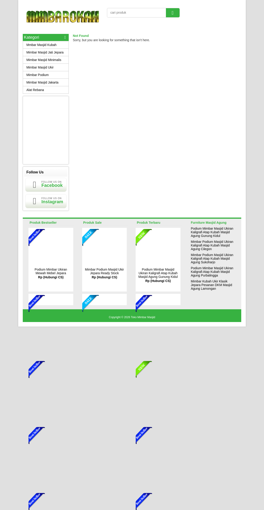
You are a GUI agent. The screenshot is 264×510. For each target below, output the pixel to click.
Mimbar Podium (37, 75)
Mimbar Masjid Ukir (40, 67)
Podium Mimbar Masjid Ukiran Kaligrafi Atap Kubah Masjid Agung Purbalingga (212, 271)
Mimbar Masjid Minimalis (43, 60)
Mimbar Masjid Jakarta (42, 82)
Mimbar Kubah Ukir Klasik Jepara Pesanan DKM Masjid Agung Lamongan (211, 284)
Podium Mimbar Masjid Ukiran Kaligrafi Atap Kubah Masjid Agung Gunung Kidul (158, 273)
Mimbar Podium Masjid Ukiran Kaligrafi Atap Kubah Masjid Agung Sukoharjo (212, 258)
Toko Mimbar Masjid (143, 317)
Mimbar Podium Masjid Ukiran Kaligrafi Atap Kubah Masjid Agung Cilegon (212, 245)
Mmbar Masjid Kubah (41, 45)
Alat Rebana (35, 90)
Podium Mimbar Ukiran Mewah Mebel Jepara (51, 271)
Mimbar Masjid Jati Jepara (44, 52)
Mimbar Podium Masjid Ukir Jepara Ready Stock (104, 271)
